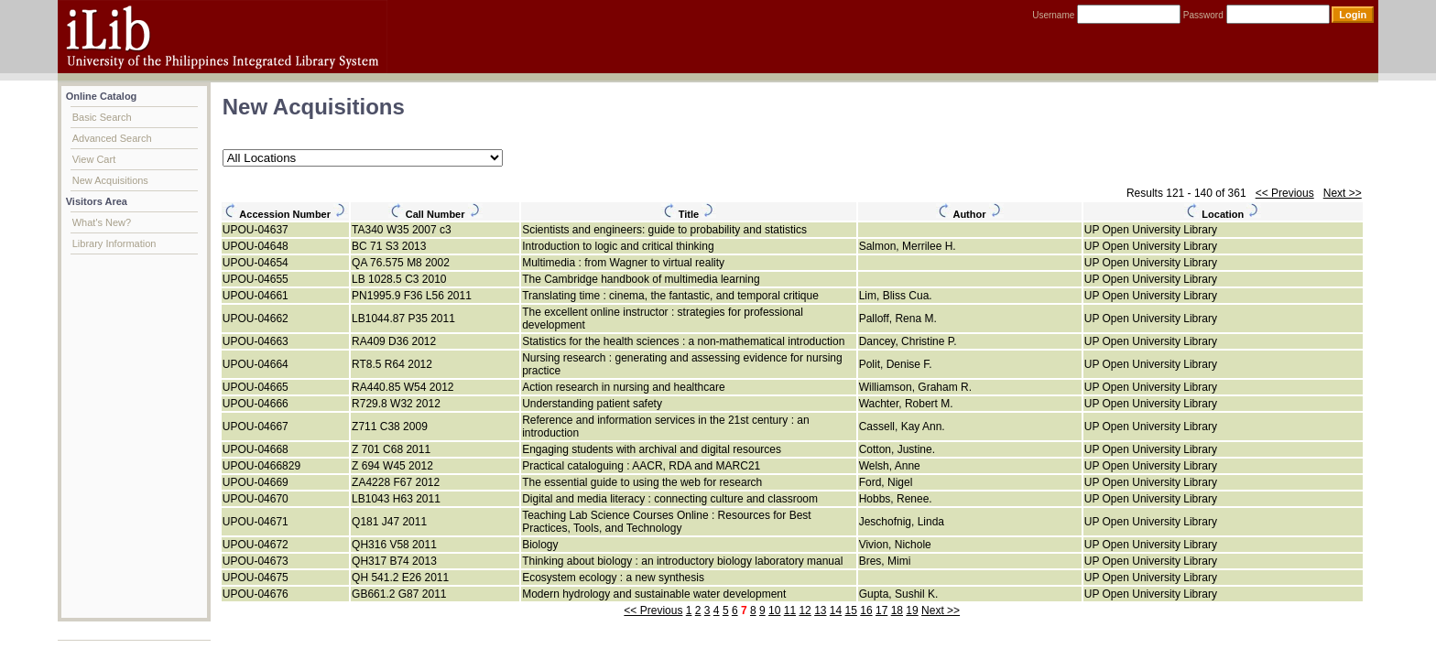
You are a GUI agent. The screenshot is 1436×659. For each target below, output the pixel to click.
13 (820, 610)
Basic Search (102, 117)
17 (881, 610)
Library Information (114, 243)
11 (790, 610)
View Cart (93, 159)
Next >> (1342, 193)
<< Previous (1285, 193)
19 (912, 610)
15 (851, 610)
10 (774, 610)
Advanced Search (112, 138)
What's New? (101, 222)
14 (836, 610)
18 (897, 610)
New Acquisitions (110, 180)
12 (804, 610)
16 (866, 610)
